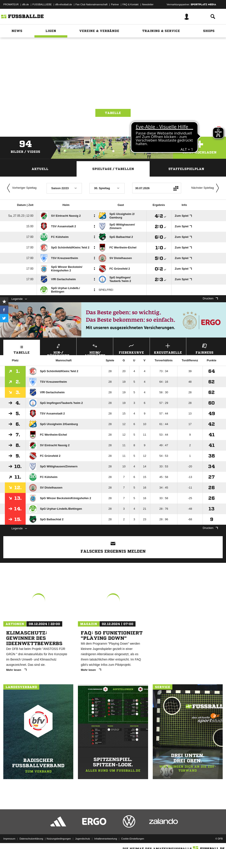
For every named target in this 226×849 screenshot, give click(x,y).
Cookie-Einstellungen (132, 838)
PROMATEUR (11, 4)
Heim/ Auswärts (95, 348)
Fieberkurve (131, 348)
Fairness (204, 348)
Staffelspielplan (186, 168)
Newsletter (148, 4)
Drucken (210, 298)
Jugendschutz (82, 838)
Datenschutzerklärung (31, 838)
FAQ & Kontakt (130, 4)
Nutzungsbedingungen (59, 838)
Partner (115, 4)
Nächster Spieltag (206, 188)
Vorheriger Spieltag (21, 188)
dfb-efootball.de (63, 4)
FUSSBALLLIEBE (42, 4)
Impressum (9, 838)
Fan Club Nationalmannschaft (91, 4)
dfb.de (25, 4)
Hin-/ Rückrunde (58, 348)
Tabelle (113, 112)
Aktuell (40, 168)
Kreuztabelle (168, 348)
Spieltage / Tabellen (113, 168)
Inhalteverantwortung (105, 838)
